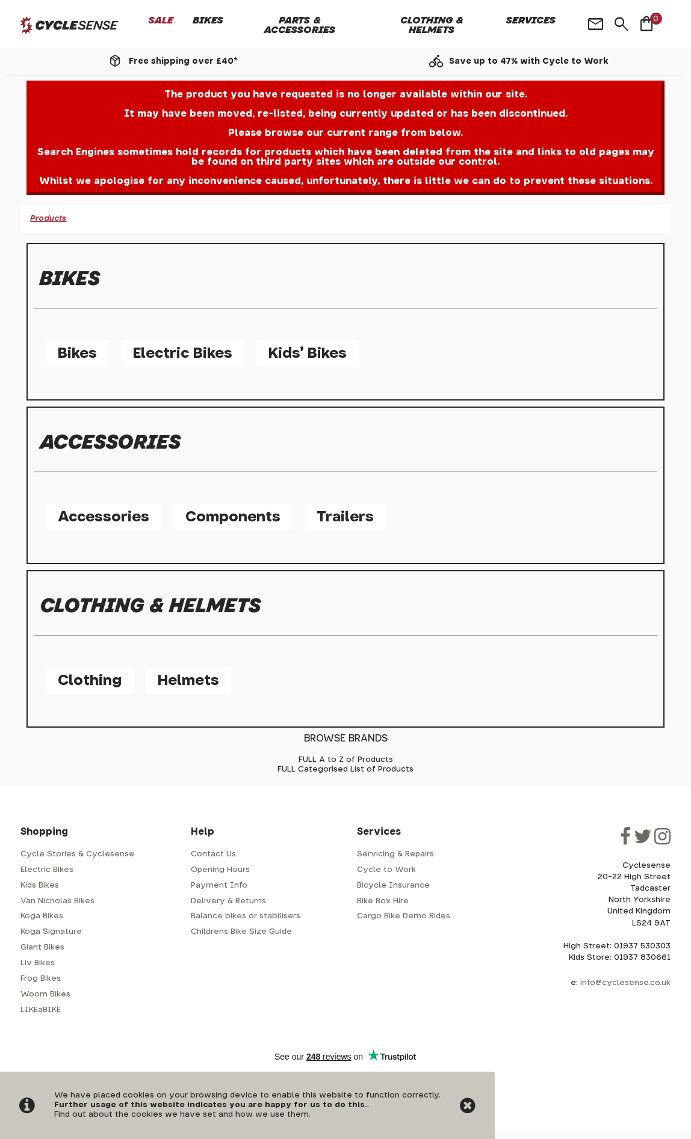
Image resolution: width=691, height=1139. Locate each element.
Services (531, 20)
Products (48, 219)
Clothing (90, 681)
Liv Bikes (37, 963)
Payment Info (219, 885)
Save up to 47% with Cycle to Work (529, 61)
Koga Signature (51, 932)
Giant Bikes (42, 947)
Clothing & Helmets (431, 25)
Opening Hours (220, 870)
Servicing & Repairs (395, 854)
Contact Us (213, 854)
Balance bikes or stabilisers (245, 916)
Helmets (188, 681)
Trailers (345, 517)
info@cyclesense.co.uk (625, 983)
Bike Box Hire (383, 901)
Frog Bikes (40, 979)
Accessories (103, 517)
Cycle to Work (386, 870)
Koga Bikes (41, 916)
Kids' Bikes (307, 353)
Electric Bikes (182, 353)
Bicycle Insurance (393, 885)
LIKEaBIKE (40, 1010)
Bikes (208, 20)
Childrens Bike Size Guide (241, 932)
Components (232, 517)
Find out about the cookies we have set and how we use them (181, 1115)
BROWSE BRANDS (346, 738)
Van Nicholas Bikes (57, 901)
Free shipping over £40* (183, 61)
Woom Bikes (45, 994)
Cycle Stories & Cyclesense (77, 854)
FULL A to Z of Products (346, 760)
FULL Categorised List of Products (345, 769)
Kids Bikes (39, 885)
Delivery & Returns (228, 901)
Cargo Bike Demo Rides (403, 916)
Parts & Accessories (299, 25)
